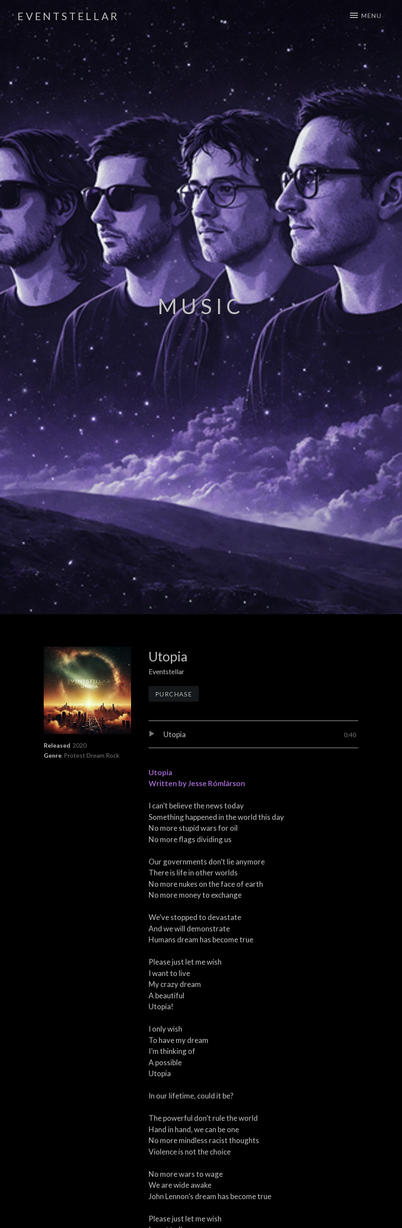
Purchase (173, 694)
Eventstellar (68, 16)
